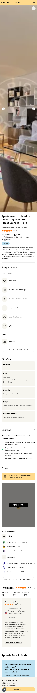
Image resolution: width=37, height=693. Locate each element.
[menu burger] (34, 2)
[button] (4, 689)
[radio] (5, 604)
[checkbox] (34, 8)
